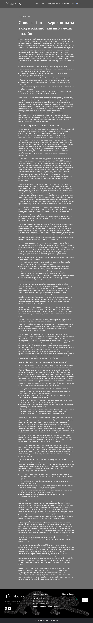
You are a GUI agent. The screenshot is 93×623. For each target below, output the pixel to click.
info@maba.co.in (41, 604)
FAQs (72, 4)
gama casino (23, 376)
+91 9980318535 (41, 598)
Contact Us (65, 4)
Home (36, 4)
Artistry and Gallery (54, 4)
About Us (43, 4)
